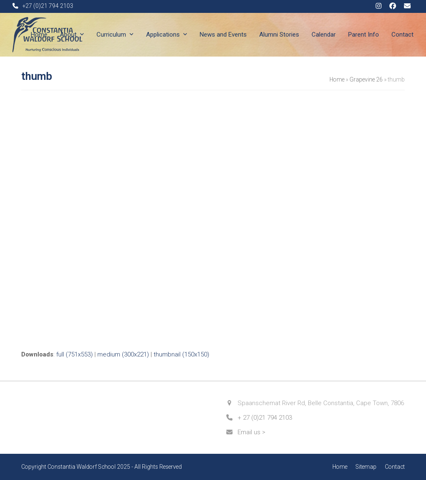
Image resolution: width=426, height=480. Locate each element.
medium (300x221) (123, 354)
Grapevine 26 (366, 79)
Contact (395, 466)
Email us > (251, 432)
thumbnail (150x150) (181, 354)
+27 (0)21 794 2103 (47, 5)
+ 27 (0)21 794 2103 (265, 417)
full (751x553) (74, 354)
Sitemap (366, 466)
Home (336, 79)
